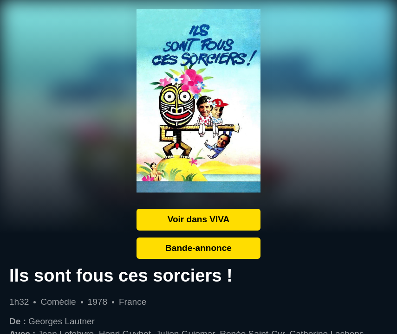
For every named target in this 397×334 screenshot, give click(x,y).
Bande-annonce (198, 248)
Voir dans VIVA (199, 219)
